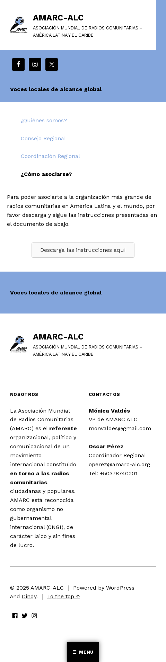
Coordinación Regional (50, 156)
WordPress (120, 587)
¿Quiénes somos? (44, 120)
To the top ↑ (63, 596)
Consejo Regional (43, 138)
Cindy (29, 596)
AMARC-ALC (58, 18)
